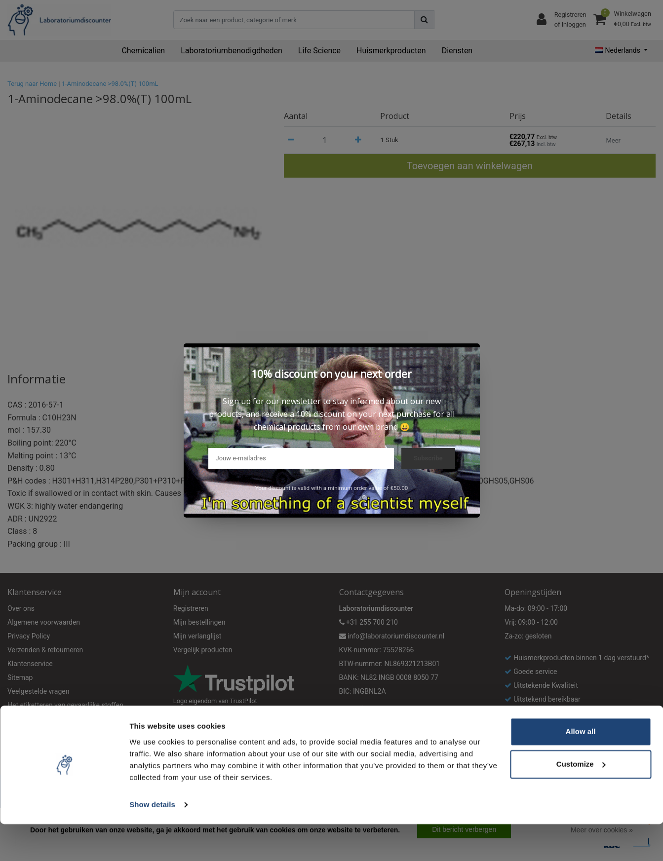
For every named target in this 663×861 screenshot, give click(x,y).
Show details (152, 841)
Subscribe (428, 458)
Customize (581, 801)
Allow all (581, 769)
